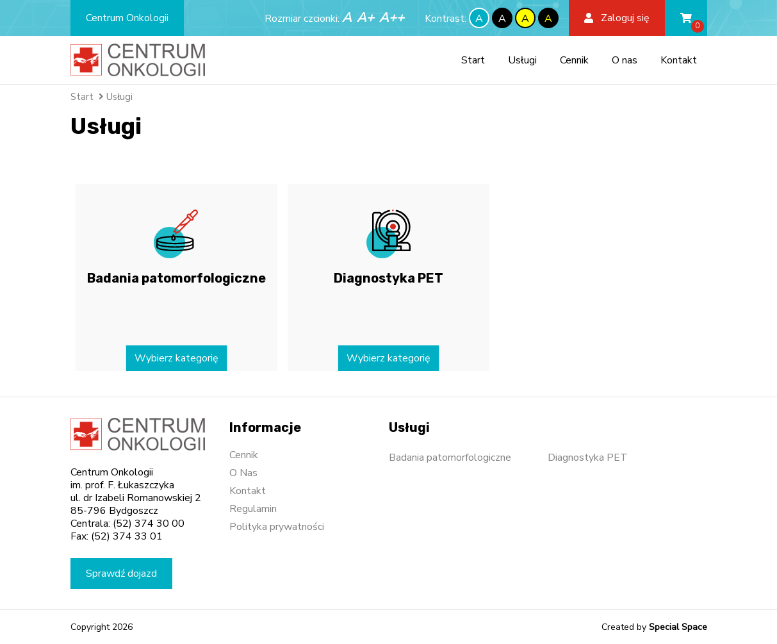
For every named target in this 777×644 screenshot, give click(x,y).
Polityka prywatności (276, 527)
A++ (391, 17)
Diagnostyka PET (588, 457)
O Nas (243, 473)
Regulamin (253, 509)
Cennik (574, 60)
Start (473, 60)
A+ (365, 17)
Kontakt (678, 60)
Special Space (678, 627)
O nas (624, 60)
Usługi (522, 60)
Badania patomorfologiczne (450, 457)
